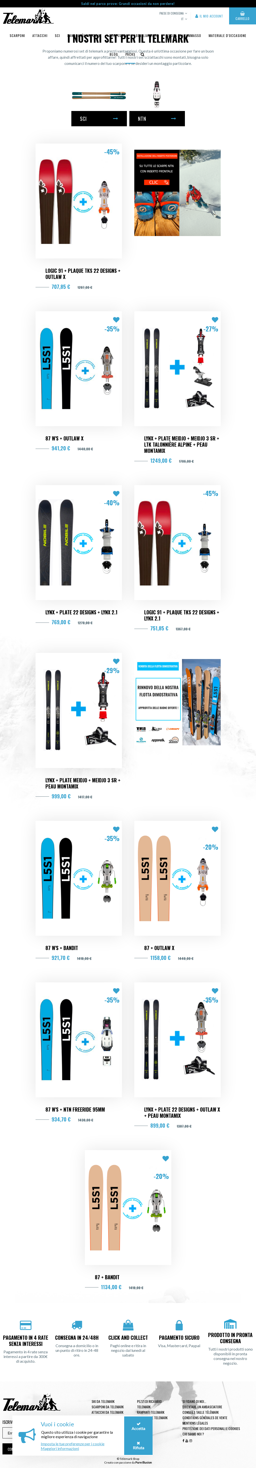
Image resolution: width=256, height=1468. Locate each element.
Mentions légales (195, 1423)
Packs (130, 54)
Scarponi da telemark (108, 1406)
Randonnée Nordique (84, 35)
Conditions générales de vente (204, 1417)
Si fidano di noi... (194, 1401)
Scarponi (17, 35)
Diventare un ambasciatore (202, 1406)
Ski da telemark (103, 1401)
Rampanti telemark (150, 1412)
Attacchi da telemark (107, 1412)
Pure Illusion (143, 1462)
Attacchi (39, 35)
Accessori (117, 35)
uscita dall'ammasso (183, 35)
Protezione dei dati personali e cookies (211, 1428)
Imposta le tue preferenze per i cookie (72, 1443)
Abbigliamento (146, 35)
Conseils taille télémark (200, 1412)
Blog (114, 54)
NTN (157, 118)
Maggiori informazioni (60, 1448)
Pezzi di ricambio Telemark (149, 1404)
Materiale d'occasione (227, 35)
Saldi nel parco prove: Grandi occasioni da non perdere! (128, 4)
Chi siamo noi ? (193, 1433)
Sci (57, 35)
